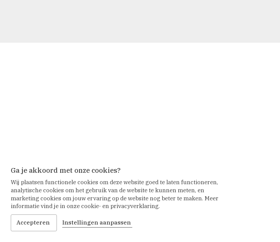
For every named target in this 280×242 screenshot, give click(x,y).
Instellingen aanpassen (97, 222)
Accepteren (33, 222)
